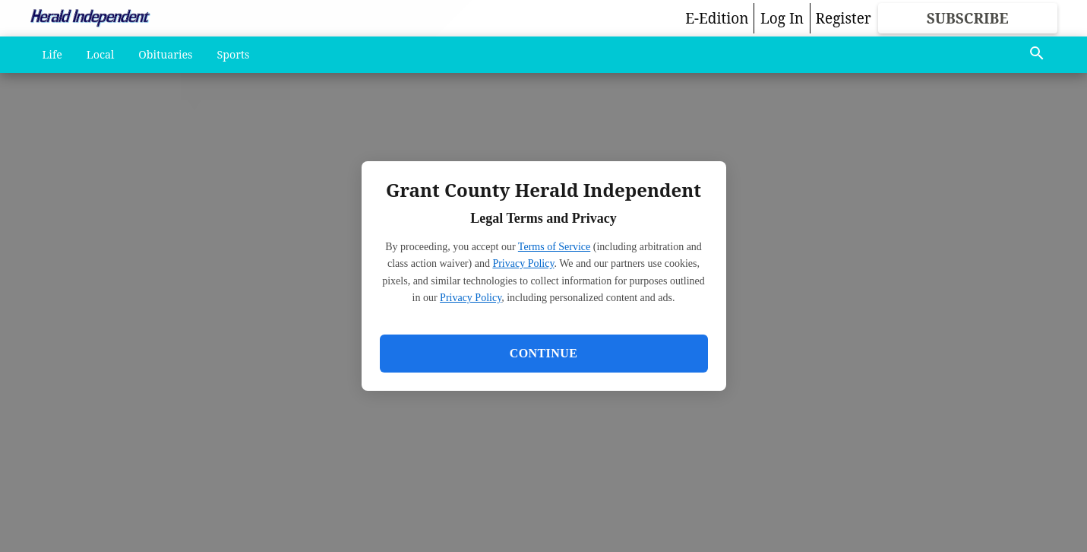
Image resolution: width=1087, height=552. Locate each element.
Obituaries (165, 54)
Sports (233, 54)
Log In (782, 18)
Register (843, 18)
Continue (543, 353)
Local (101, 54)
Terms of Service (554, 246)
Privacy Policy (523, 263)
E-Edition (716, 18)
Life (52, 54)
